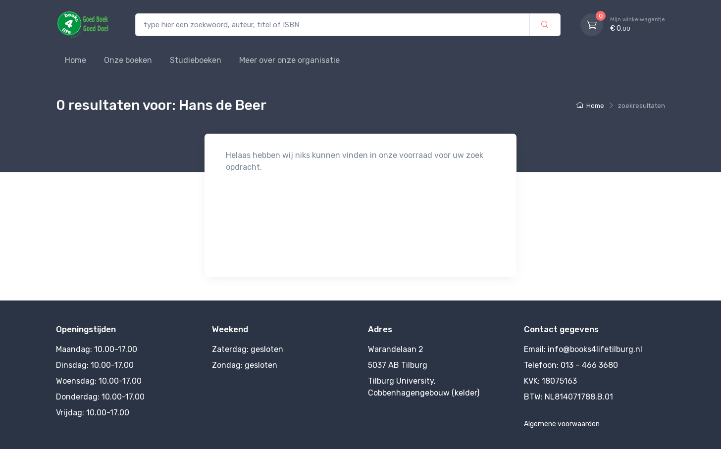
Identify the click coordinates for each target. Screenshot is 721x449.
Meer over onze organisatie (289, 60)
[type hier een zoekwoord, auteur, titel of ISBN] (332, 25)
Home (75, 60)
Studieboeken (195, 60)
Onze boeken (128, 60)
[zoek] (545, 25)
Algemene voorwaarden (562, 424)
